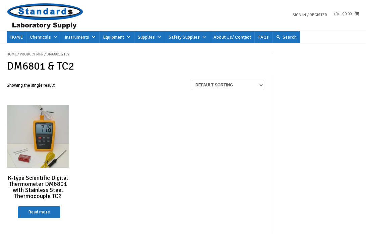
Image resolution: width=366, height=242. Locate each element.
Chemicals (44, 37)
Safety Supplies (187, 37)
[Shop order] (228, 85)
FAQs (263, 37)
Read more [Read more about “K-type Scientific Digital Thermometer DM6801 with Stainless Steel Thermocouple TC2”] (39, 212)
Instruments (80, 37)
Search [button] (290, 37)
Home (12, 54)
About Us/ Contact (232, 37)
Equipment (117, 37)
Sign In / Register (310, 14)
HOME (16, 37)
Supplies (150, 37)
